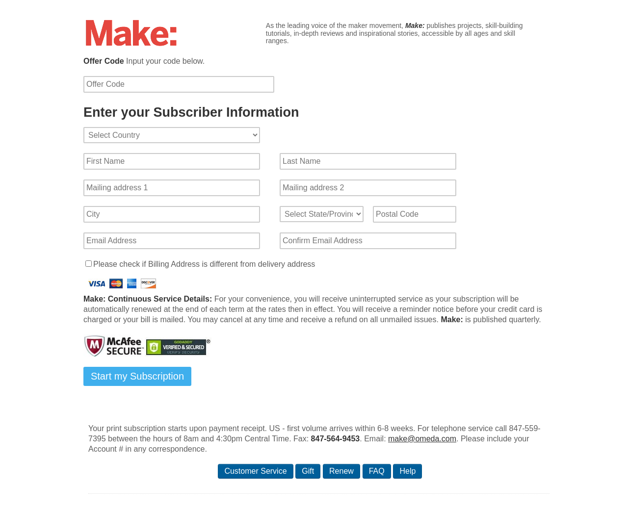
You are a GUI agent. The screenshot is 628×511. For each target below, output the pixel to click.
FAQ (377, 471)
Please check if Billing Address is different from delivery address (204, 264)
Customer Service (255, 471)
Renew (341, 471)
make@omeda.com (422, 438)
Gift (308, 471)
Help (407, 471)
